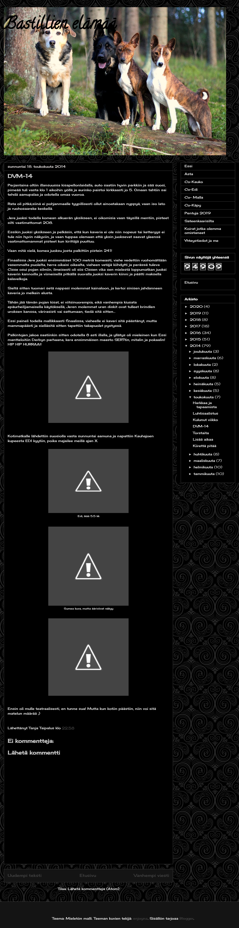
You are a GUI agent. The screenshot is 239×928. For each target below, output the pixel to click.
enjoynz (140, 918)
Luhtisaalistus (205, 413)
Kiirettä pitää (204, 446)
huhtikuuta (203, 454)
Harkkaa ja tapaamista (205, 405)
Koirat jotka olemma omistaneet (203, 231)
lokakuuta (203, 364)
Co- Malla (194, 197)
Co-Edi (191, 189)
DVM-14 (201, 426)
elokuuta (202, 377)
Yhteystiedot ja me (201, 240)
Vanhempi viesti (151, 875)
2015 (196, 339)
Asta (189, 174)
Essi (188, 166)
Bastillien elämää (60, 25)
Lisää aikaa (203, 439)
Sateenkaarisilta (199, 221)
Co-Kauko (194, 182)
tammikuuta (205, 474)
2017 (196, 326)
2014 (196, 346)
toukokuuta (204, 397)
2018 (196, 320)
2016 (196, 333)
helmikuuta (204, 467)
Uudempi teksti (25, 875)
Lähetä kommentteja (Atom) (93, 889)
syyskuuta (203, 371)
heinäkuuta (204, 384)
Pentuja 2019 (198, 213)
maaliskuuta (205, 461)
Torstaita (201, 433)
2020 (197, 306)
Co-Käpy (193, 205)
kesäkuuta (203, 390)
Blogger (186, 918)
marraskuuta (205, 358)
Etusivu (88, 875)
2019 (196, 313)
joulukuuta (203, 351)
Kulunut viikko (205, 420)
